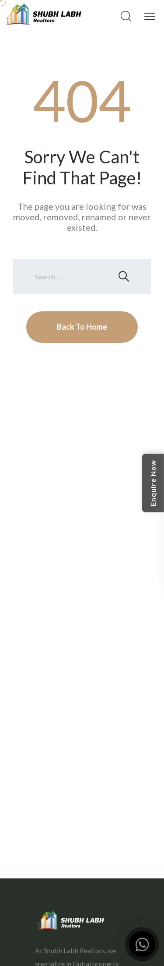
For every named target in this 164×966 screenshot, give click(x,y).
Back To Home (82, 326)
